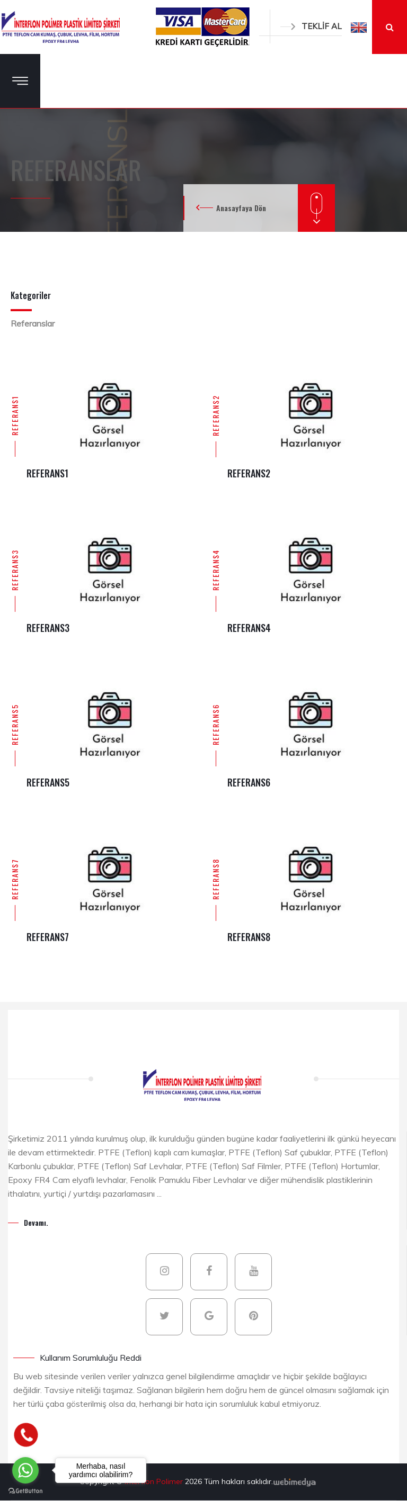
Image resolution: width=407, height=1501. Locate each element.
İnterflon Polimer (155, 1481)
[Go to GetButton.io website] (25, 1490)
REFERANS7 (14, 879)
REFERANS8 (215, 879)
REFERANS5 (14, 724)
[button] (359, 27)
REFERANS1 (14, 415)
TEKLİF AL (311, 26)
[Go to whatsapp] (25, 1470)
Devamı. (36, 1222)
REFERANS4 (215, 570)
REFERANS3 (14, 570)
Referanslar (33, 323)
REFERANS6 (215, 724)
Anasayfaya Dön (241, 207)
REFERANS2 (215, 415)
